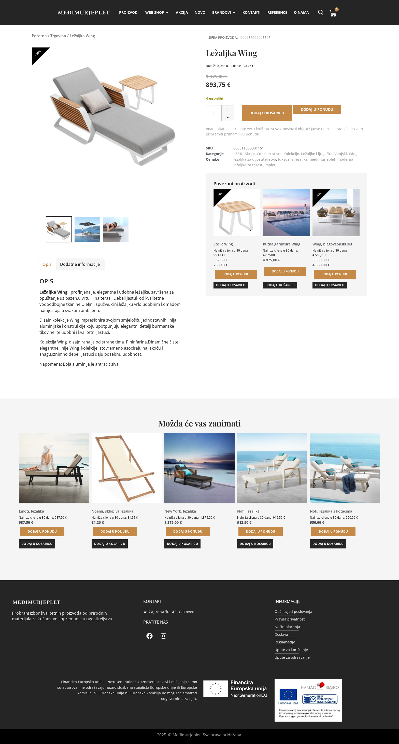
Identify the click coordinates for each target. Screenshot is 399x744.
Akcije (250, 153)
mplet (270, 164)
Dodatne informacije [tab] (80, 264)
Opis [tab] (46, 264)
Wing (353, 153)
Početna (39, 35)
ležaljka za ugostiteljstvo (254, 159)
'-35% (238, 153)
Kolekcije (291, 153)
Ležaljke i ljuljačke (316, 153)
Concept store (269, 153)
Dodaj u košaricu (266, 113)
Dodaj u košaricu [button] (230, 285)
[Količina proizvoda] (213, 113)
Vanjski (340, 153)
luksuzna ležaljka (293, 159)
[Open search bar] (320, 12)
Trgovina (58, 35)
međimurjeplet (322, 159)
